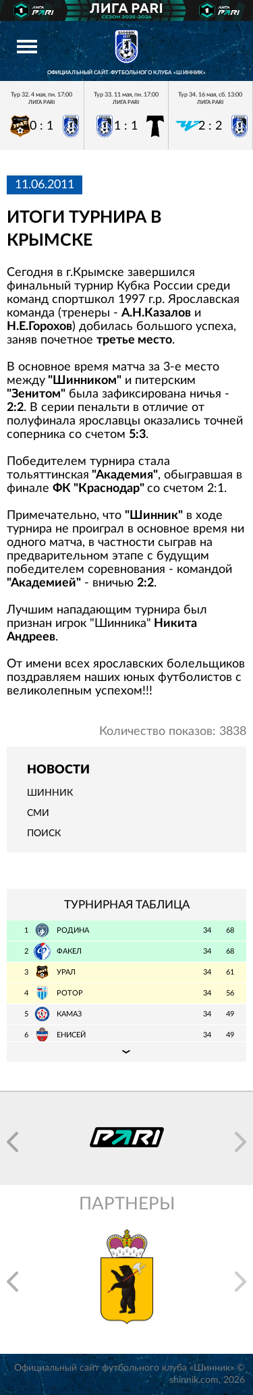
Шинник (50, 793)
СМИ (38, 813)
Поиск (44, 833)
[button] (12, 1142)
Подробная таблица (126, 1051)
